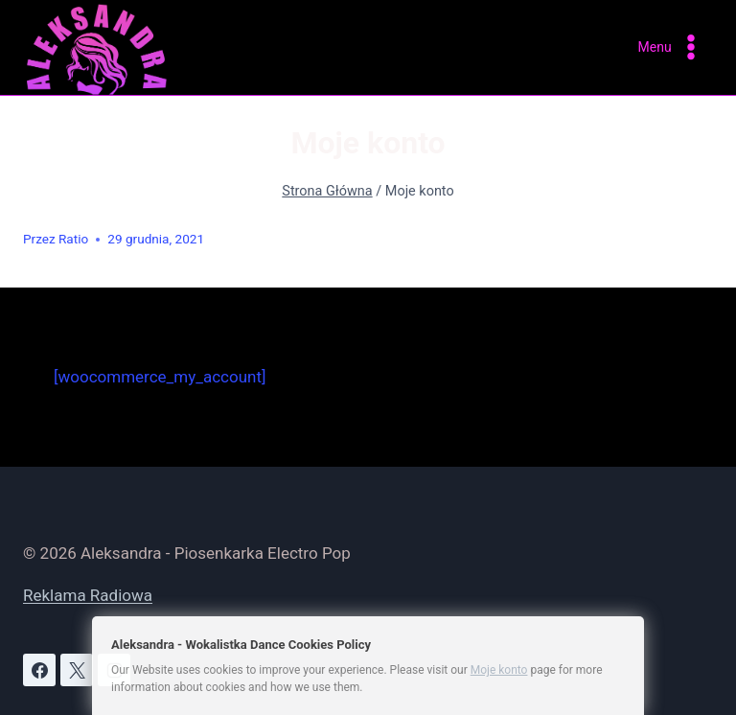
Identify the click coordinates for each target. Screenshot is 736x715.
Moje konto (499, 670)
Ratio (73, 238)
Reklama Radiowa (87, 595)
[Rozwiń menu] (671, 47)
